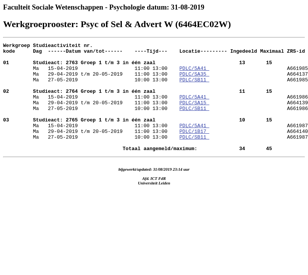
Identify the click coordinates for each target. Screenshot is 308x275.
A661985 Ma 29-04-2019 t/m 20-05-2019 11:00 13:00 (155, 77)
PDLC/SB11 (194, 87)
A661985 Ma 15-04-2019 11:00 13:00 (155, 98)
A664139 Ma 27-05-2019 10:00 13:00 (155, 118)
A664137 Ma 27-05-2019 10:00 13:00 (155, 84)
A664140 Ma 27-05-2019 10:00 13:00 (155, 153)
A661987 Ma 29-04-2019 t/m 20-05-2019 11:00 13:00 (155, 146)
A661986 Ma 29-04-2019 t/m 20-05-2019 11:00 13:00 (155, 111)
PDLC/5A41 (194, 73)
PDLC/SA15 (194, 115)
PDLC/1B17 (194, 149)
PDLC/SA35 (194, 80)
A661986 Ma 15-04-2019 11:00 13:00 (155, 132)
